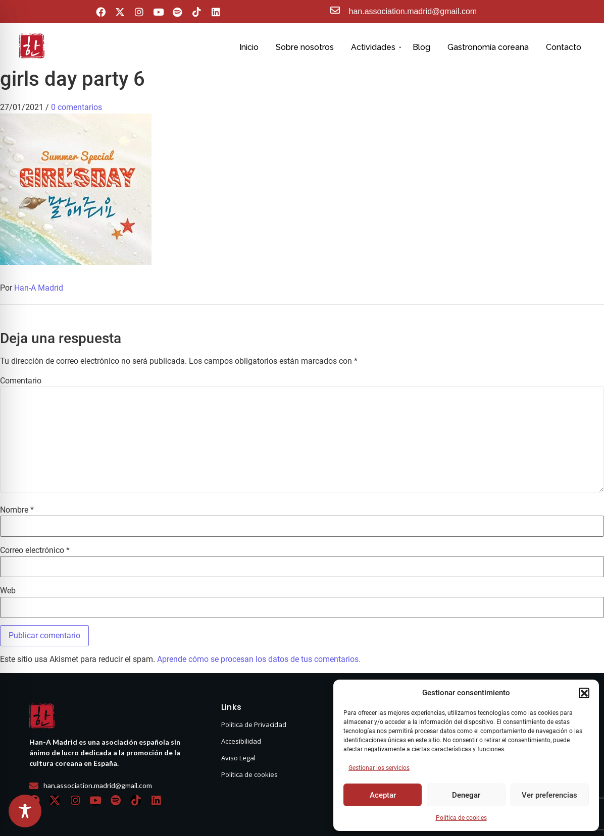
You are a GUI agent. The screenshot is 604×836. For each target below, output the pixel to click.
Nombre (17, 510)
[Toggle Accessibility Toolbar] (25, 811)
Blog (421, 47)
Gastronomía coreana (488, 47)
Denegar (466, 795)
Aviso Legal (238, 757)
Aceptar (383, 795)
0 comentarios (76, 107)
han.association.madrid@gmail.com (413, 11)
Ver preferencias (549, 795)
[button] (584, 693)
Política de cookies (461, 817)
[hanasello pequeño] (31, 46)
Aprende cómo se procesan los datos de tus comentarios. (259, 659)
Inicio (249, 47)
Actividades (375, 47)
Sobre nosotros (305, 47)
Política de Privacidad (253, 724)
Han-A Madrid (38, 288)
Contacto (563, 47)
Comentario (20, 381)
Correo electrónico (35, 550)
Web (8, 591)
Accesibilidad (241, 741)
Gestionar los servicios (379, 767)
